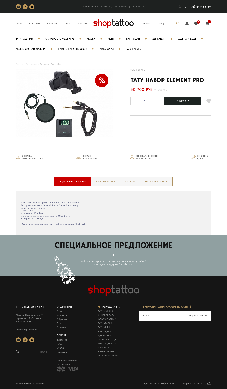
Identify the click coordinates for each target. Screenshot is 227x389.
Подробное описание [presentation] (72, 181)
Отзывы (82, 23)
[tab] (72, 181)
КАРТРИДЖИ (104, 331)
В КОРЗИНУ (183, 101)
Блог (68, 23)
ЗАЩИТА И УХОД (107, 339)
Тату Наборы (133, 49)
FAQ (161, 23)
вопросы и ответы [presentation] (156, 181)
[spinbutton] (145, 101)
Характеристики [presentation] (105, 181)
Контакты (34, 23)
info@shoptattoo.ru (90, 6)
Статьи (60, 347)
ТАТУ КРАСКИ (105, 323)
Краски (91, 38)
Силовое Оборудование (59, 38)
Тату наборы (137, 70)
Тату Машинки (24, 38)
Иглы (111, 38)
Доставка (147, 23)
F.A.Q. (60, 343)
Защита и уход (187, 38)
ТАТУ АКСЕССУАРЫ (108, 355)
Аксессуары (107, 49)
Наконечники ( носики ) (72, 49)
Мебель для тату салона (30, 49)
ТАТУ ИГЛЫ (104, 327)
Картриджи (133, 38)
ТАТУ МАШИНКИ (106, 311)
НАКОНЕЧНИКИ (106, 351)
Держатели (158, 38)
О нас (19, 23)
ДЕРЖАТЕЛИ (104, 335)
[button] (155, 101)
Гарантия (62, 352)
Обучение (52, 23)
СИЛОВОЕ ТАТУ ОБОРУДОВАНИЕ (107, 317)
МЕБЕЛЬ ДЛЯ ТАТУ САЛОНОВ (108, 345)
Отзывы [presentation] (130, 181)
